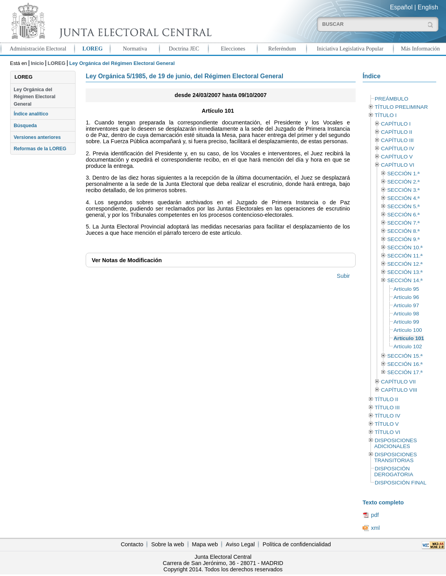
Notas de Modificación (127, 260)
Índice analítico (31, 114)
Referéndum (282, 48)
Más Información (420, 48)
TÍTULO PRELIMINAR (401, 107)
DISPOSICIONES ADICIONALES (395, 443)
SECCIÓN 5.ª (403, 206)
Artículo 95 (406, 289)
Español (401, 7)
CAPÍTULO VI (397, 165)
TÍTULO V (387, 424)
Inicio (37, 63)
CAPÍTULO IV (397, 148)
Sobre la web (167, 544)
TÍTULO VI (387, 432)
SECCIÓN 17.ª (405, 372)
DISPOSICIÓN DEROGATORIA (393, 471)
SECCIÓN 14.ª (405, 280)
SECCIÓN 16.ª (405, 364)
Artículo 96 (406, 297)
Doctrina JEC (184, 48)
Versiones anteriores (37, 137)
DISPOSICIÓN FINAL (400, 483)
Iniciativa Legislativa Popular (350, 48)
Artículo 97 (406, 305)
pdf (375, 515)
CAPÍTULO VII (398, 382)
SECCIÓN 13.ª (405, 272)
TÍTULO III (387, 407)
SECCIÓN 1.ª (403, 173)
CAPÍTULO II (396, 132)
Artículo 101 (409, 338)
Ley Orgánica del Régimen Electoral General (35, 97)
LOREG (93, 48)
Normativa (135, 48)
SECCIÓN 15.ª (405, 356)
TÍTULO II (386, 399)
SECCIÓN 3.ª (403, 190)
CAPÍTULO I (396, 124)
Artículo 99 (406, 322)
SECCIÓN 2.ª (403, 182)
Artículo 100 (408, 330)
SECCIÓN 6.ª (403, 215)
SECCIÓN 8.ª (403, 231)
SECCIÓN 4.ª (403, 198)
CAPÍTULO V (397, 157)
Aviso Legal (240, 544)
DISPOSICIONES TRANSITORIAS (395, 457)
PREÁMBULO (391, 99)
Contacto (132, 544)
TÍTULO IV (387, 416)
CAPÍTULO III (397, 140)
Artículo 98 (406, 314)
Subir (343, 276)
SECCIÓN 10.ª (405, 247)
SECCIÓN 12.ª (405, 264)
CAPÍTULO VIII (399, 390)
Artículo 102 (408, 346)
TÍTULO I (386, 115)
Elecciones (233, 48)
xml (375, 528)
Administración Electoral (37, 48)
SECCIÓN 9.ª (403, 239)
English (428, 7)
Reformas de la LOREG (40, 148)
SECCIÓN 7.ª (403, 223)
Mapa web (205, 544)
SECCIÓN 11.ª (405, 256)
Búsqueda (25, 125)
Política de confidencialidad (297, 544)
